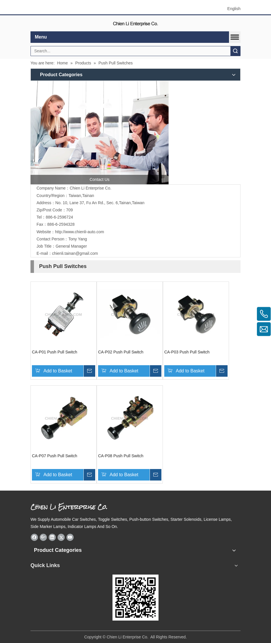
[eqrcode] (135, 598)
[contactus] (99, 132)
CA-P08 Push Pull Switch (120, 455)
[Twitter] (61, 537)
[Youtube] (70, 537)
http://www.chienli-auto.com (79, 231)
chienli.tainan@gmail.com (75, 253)
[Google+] (43, 537)
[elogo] (135, 23)
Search (235, 51)
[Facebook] (34, 537)
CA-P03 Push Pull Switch (186, 352)
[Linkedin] (52, 537)
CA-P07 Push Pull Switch (54, 455)
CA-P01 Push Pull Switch (54, 352)
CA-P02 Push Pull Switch (120, 352)
